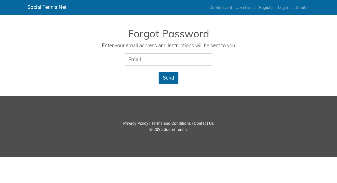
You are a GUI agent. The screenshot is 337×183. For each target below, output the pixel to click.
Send (168, 78)
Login (283, 7)
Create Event (220, 7)
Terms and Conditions (171, 123)
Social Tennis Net (47, 7)
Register (266, 7)
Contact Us (204, 123)
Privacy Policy (135, 123)
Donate (300, 7)
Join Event (245, 7)
